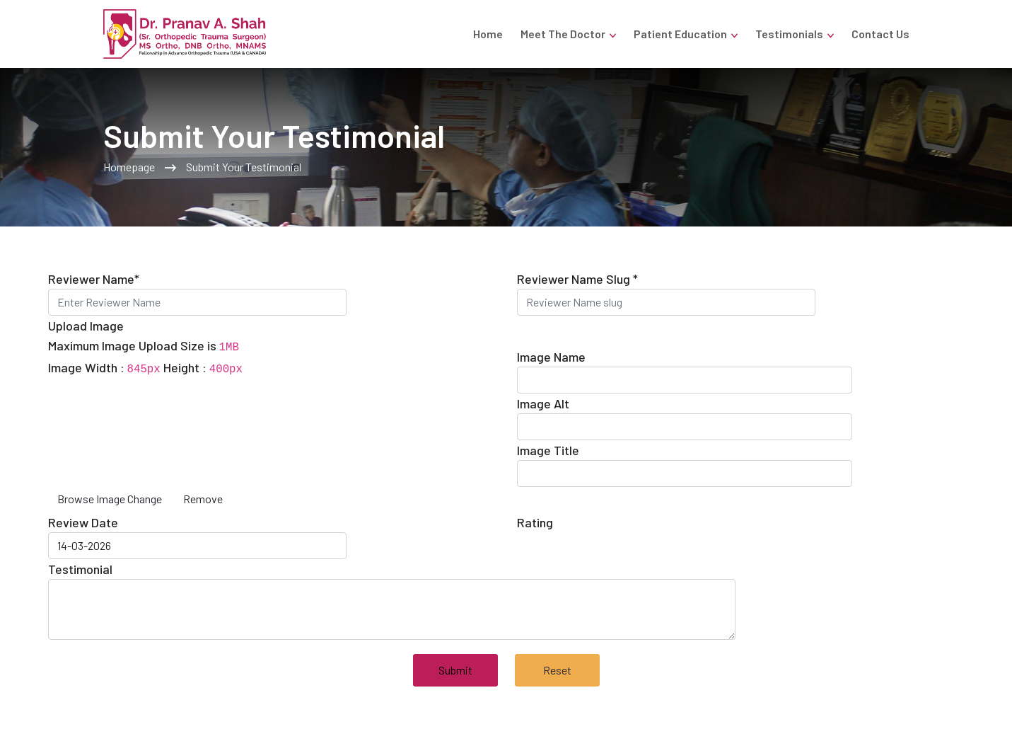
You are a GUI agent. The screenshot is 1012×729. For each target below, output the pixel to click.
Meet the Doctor (562, 33)
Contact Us (880, 33)
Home (488, 33)
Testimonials (789, 33)
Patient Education (680, 33)
